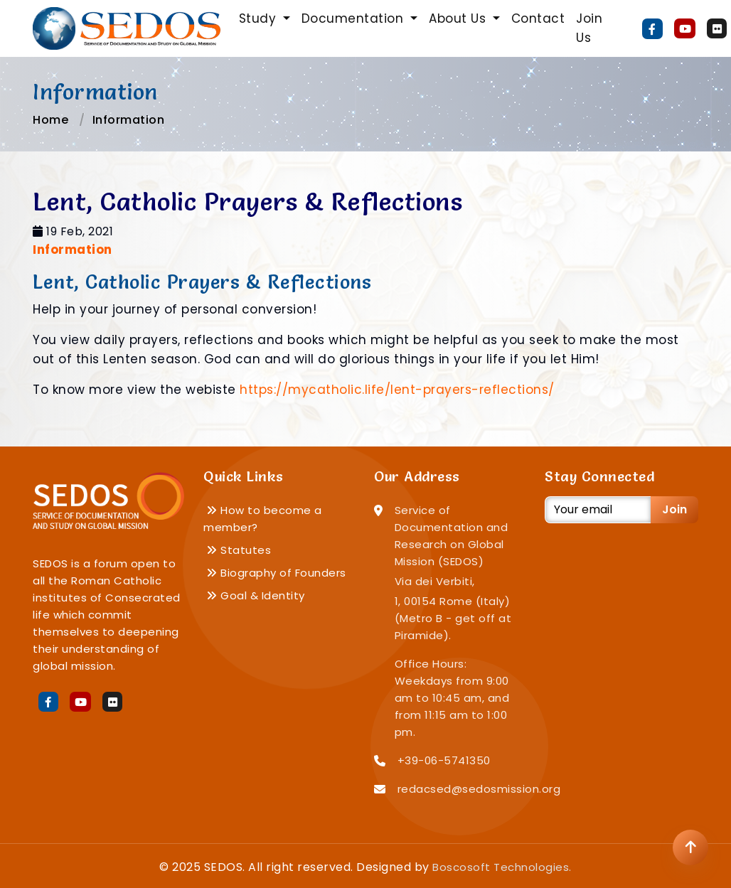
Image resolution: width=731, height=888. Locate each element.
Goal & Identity (255, 595)
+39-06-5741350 (444, 760)
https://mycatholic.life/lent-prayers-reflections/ (397, 389)
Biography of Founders (276, 572)
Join (674, 509)
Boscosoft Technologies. (502, 867)
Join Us (589, 28)
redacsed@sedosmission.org (479, 788)
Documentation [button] (354, 18)
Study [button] (259, 18)
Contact (538, 18)
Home (50, 120)
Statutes (238, 549)
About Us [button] (459, 18)
